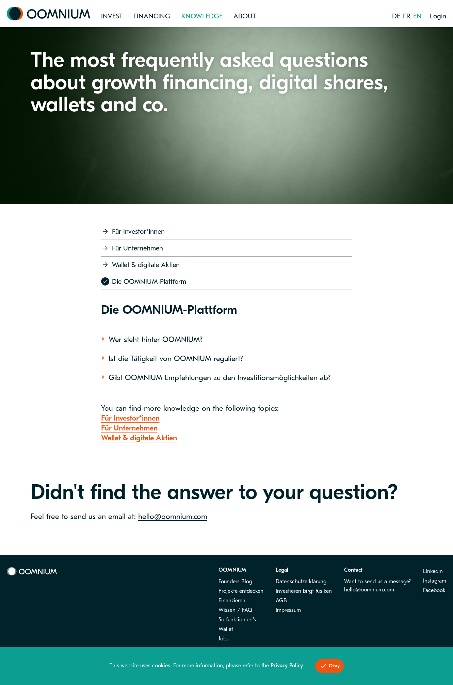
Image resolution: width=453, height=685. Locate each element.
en (417, 16)
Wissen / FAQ (235, 610)
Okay (329, 666)
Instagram (434, 581)
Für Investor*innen (133, 231)
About (244, 16)
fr (406, 16)
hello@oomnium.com (172, 516)
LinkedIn (433, 571)
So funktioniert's (237, 620)
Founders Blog (235, 581)
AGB (281, 601)
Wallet (226, 629)
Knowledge (202, 16)
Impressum (288, 610)
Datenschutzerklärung (301, 581)
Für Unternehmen (132, 248)
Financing (152, 16)
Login (438, 16)
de (396, 16)
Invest (112, 16)
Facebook (434, 590)
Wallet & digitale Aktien (140, 265)
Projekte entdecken (241, 591)
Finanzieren (232, 601)
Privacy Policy (287, 666)
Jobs (224, 639)
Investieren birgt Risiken (304, 591)
